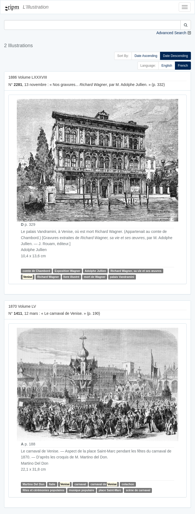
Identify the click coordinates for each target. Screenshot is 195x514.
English (166, 66)
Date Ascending (146, 56)
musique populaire (81, 490)
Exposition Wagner (67, 270)
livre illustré (71, 276)
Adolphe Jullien (95, 270)
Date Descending (175, 56)
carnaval (80, 484)
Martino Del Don (33, 484)
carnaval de (104, 484)
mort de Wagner (95, 276)
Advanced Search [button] (171, 33)
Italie (52, 484)
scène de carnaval (138, 490)
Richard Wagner (48, 276)
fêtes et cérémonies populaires (43, 490)
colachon (128, 484)
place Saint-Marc (110, 490)
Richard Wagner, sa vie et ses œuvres (135, 270)
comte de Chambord (36, 270)
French (183, 66)
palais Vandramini (122, 276)
